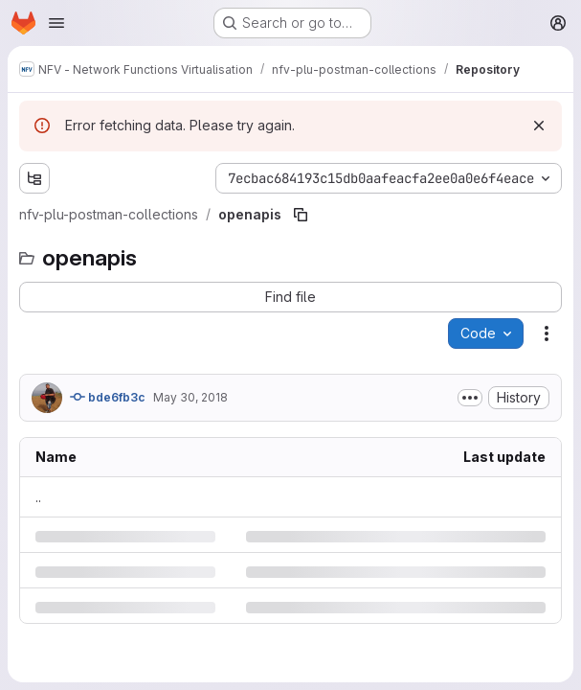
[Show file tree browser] (34, 178)
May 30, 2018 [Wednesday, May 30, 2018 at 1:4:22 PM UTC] (190, 397)
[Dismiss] (538, 125)
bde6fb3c (107, 396)
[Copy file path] (300, 214)
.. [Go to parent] (38, 497)
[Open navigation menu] (56, 23)
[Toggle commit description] (470, 397)
